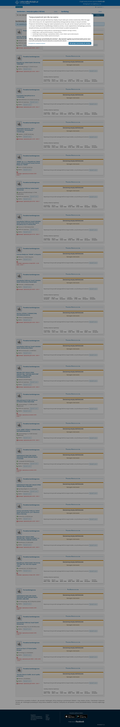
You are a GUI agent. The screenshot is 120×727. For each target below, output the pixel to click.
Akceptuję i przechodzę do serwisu (80, 43)
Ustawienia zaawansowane (36, 43)
